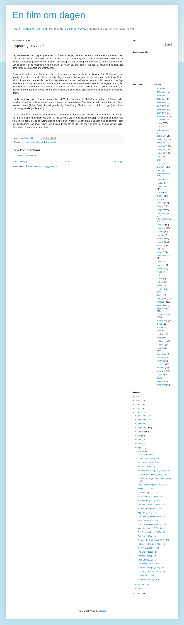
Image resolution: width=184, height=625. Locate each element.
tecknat (160, 357)
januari (141, 588)
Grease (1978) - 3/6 (146, 466)
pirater (160, 279)
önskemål (161, 385)
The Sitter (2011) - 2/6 (147, 552)
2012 (138, 412)
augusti (141, 431)
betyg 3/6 (161, 143)
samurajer (161, 305)
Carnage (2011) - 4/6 (147, 556)
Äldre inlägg (117, 161)
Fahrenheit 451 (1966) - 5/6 (150, 496)
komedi (53, 142)
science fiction (163, 314)
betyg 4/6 (161, 146)
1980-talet (161, 109)
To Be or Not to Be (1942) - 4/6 (151, 544)
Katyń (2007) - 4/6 (146, 575)
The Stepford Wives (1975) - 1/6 (152, 474)
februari (142, 584)
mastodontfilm (163, 255)
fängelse (161, 224)
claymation (162, 167)
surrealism (161, 354)
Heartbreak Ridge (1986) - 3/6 (151, 567)
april (140, 447)
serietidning (162, 320)
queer (159, 295)
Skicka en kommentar (26, 155)
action (159, 123)
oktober (141, 424)
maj (140, 443)
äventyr (160, 381)
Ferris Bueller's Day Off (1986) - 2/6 (153, 470)
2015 (138, 400)
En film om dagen (48, 15)
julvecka (160, 235)
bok (158, 156)
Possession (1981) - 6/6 (148, 564)
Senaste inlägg (20, 161)
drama (46, 142)
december (143, 416)
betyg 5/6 (161, 149)
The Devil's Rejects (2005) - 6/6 (152, 516)
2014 (138, 404)
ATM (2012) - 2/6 (145, 488)
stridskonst (162, 341)
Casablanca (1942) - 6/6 (148, 458)
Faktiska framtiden (146, 455)
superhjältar (162, 348)
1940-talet (161, 95)
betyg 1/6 (34, 142)
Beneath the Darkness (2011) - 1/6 (153, 540)
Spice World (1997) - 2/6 (149, 500)
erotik (159, 199)
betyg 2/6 (161, 139)
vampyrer (161, 371)
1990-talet (25, 142)
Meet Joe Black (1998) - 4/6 (150, 528)
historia (160, 232)
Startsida (69, 161)
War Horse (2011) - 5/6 (148, 462)
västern (160, 374)
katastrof (161, 238)
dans (159, 170)
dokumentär (162, 186)
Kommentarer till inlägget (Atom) (42, 166)
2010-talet (161, 120)
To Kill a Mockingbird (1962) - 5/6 (152, 485)
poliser (160, 282)
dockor (160, 183)
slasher (160, 327)
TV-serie (161, 367)
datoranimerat (163, 174)
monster (160, 265)
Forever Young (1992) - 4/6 (150, 508)
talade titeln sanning (34, 28)
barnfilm (160, 126)
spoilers (160, 334)
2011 (138, 593)
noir (158, 275)
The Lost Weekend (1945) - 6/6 (152, 524)
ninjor (159, 272)
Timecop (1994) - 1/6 (147, 536)
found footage (163, 213)
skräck (160, 324)
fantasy (160, 203)
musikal (160, 268)
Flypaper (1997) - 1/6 (147, 512)
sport (159, 338)
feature (160, 206)
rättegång (161, 302)
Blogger (102, 611)
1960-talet (161, 102)
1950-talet (161, 99)
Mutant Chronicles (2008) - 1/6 (151, 504)
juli (139, 435)
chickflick (161, 163)
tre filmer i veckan (76, 28)
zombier (160, 378)
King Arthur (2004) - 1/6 (148, 579)
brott (41, 142)
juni (140, 439)
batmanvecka (163, 130)
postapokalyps (163, 289)
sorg (159, 331)
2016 (138, 396)
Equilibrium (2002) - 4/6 (148, 493)
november (143, 419)
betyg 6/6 (161, 153)
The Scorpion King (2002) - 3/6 (151, 532)
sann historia (163, 309)
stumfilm (161, 344)
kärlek (159, 252)
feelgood (161, 209)
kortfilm (160, 245)
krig (158, 249)
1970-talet (161, 106)
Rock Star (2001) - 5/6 (147, 560)
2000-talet (161, 116)
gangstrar (161, 228)
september (143, 427)
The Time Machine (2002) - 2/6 (151, 571)
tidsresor (161, 364)
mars (140, 451)
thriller (159, 361)
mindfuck (161, 261)
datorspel (161, 179)
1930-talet (161, 92)
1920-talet (161, 89)
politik (159, 286)
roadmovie (162, 298)
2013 (138, 408)
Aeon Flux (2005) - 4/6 (148, 520)
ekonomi (161, 196)
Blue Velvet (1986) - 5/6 (148, 548)
